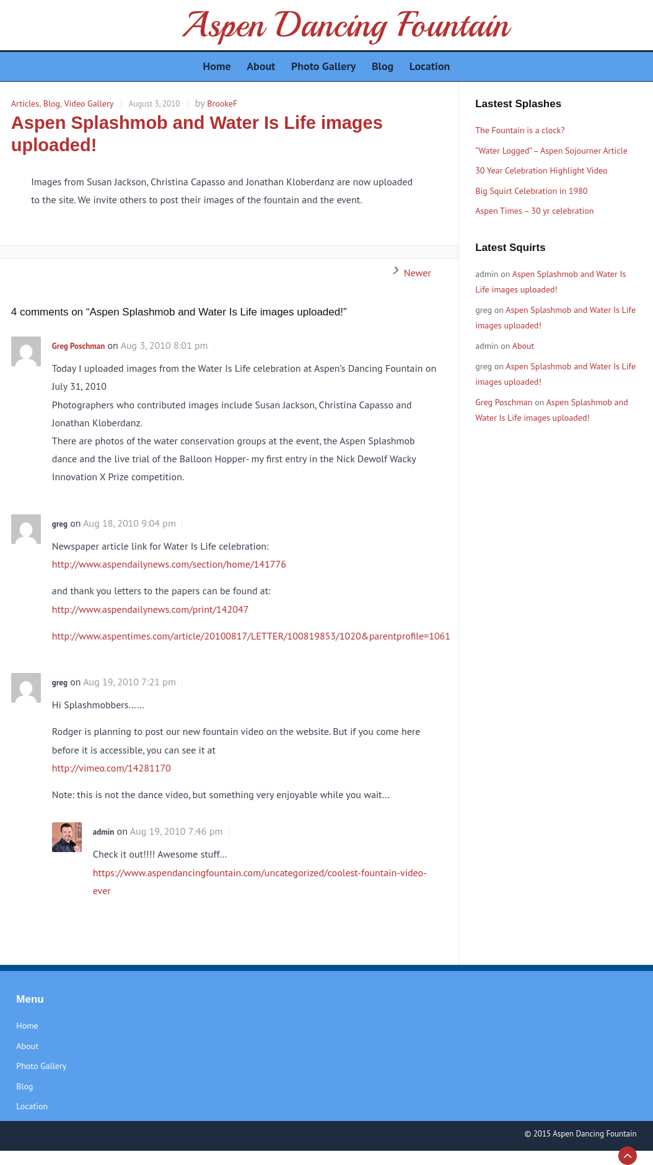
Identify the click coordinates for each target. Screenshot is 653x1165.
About (523, 345)
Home (27, 1025)
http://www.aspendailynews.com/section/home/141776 (169, 564)
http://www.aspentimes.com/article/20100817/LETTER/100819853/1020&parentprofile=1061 (251, 636)
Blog (51, 103)
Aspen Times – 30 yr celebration (534, 210)
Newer (408, 272)
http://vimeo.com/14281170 (111, 768)
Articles (25, 103)
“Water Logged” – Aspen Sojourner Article (551, 150)
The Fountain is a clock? (519, 130)
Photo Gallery (41, 1065)
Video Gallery (89, 103)
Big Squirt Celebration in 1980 (531, 190)
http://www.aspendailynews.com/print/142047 (150, 609)
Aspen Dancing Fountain (345, 24)
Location (32, 1106)
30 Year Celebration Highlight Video (541, 170)
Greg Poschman (78, 346)
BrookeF (222, 103)
